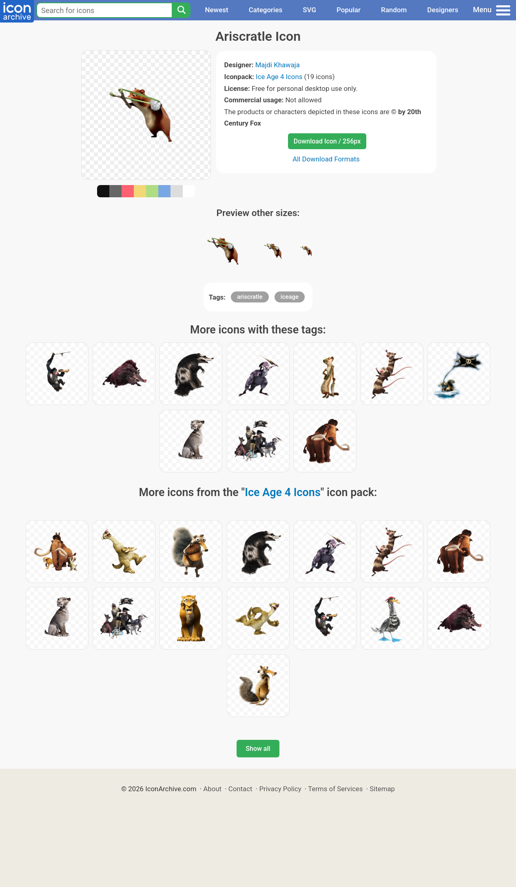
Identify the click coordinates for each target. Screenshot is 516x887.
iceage (290, 296)
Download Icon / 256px (327, 141)
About (212, 789)
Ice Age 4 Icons (279, 77)
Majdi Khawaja (277, 65)
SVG (309, 10)
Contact (240, 789)
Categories (266, 10)
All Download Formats (326, 159)
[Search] (181, 10)
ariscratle (250, 296)
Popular (349, 10)
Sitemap (382, 789)
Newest (216, 10)
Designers (442, 10)
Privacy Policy (280, 789)
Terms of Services (335, 789)
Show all (258, 748)
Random (394, 10)
